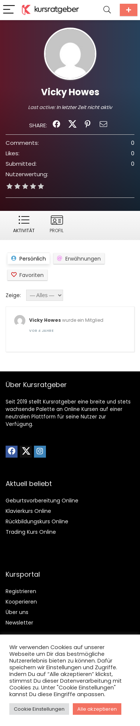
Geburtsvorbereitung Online (42, 500)
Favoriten (31, 275)
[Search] (107, 10)
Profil (56, 230)
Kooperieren (21, 601)
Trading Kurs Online (31, 532)
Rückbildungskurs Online (37, 521)
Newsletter (19, 622)
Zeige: (13, 295)
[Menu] (9, 10)
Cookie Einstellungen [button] (39, 709)
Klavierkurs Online (28, 511)
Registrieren (21, 591)
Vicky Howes (45, 320)
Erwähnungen (83, 258)
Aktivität (24, 230)
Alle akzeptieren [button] (97, 709)
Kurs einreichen (128, 10)
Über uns (17, 612)
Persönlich (32, 258)
